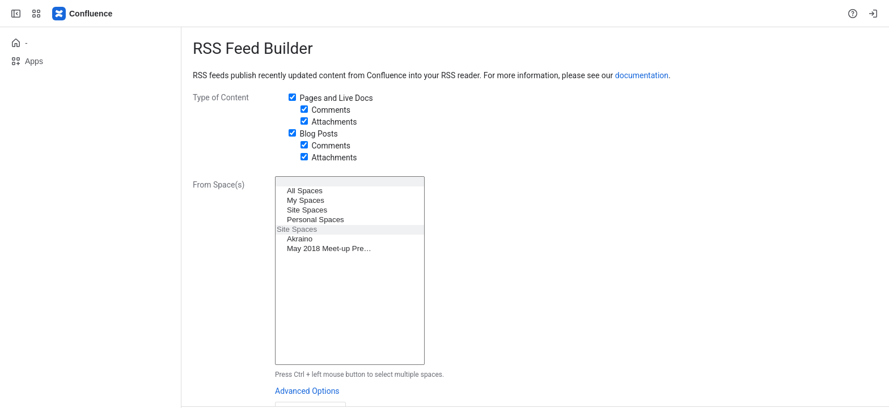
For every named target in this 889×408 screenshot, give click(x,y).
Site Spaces (350, 210)
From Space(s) (218, 184)
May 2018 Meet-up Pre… (350, 249)
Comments (330, 109)
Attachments (334, 121)
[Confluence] (83, 14)
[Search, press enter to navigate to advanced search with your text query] (442, 14)
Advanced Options (307, 391)
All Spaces (350, 191)
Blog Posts (318, 133)
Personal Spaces (350, 220)
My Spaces (350, 201)
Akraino (350, 239)
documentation (641, 75)
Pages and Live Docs (335, 98)
